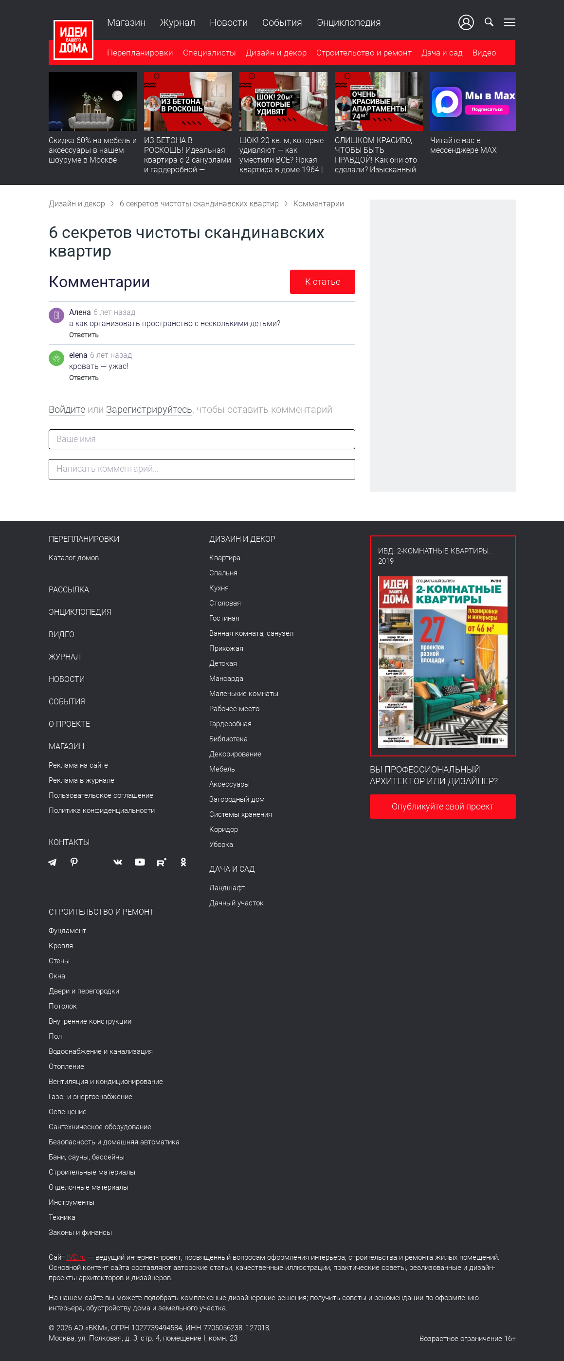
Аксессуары (229, 784)
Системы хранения (240, 814)
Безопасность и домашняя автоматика (114, 1142)
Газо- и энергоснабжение (90, 1096)
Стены (59, 960)
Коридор (223, 829)
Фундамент (67, 930)
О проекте (69, 724)
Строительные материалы (92, 1172)
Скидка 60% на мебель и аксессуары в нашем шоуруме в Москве (93, 150)
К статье (322, 281)
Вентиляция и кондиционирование (106, 1081)
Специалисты (209, 53)
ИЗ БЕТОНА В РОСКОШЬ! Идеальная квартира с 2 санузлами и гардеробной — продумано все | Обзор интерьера (187, 165)
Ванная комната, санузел (251, 633)
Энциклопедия (349, 22)
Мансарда (226, 678)
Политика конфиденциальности (102, 810)
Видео (484, 53)
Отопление (66, 1066)
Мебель (222, 769)
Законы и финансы (80, 1232)
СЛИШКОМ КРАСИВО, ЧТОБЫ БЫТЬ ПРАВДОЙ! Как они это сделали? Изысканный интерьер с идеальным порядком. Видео (376, 165)
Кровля (61, 945)
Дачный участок (236, 903)
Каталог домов (74, 557)
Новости (229, 22)
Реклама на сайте (78, 765)
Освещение (68, 1111)
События (282, 22)
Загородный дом (237, 799)
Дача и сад (442, 53)
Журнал (177, 22)
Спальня (223, 573)
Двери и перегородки (84, 991)
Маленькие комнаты (243, 693)
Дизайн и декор (276, 53)
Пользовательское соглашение (101, 795)
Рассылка (69, 590)
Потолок (63, 1006)
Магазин (126, 22)
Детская (223, 663)
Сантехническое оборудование (100, 1126)
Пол (55, 1036)
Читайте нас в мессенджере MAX (463, 145)
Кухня (219, 588)
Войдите (67, 409)
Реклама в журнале (81, 780)
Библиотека (228, 739)
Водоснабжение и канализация (101, 1051)
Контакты (69, 842)
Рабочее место (234, 708)
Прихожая (226, 648)
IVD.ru (76, 1257)
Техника (62, 1217)
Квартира (224, 557)
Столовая (225, 603)
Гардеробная (230, 723)
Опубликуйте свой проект (443, 806)
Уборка (221, 844)
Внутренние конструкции (90, 1021)
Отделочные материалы (88, 1187)
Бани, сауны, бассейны (87, 1157)
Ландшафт (227, 887)
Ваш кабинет (466, 22)
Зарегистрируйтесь (149, 409)
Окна (57, 976)
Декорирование (235, 754)
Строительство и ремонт (364, 53)
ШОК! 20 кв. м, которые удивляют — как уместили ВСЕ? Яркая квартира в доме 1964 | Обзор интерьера (281, 160)
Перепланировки (140, 53)
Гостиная (224, 618)
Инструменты (71, 1202)
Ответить (84, 334)
